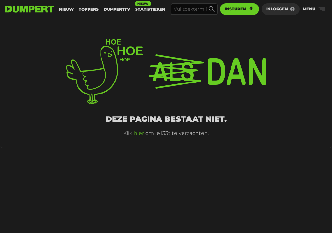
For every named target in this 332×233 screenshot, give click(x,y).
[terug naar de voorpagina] (29, 9)
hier (139, 133)
